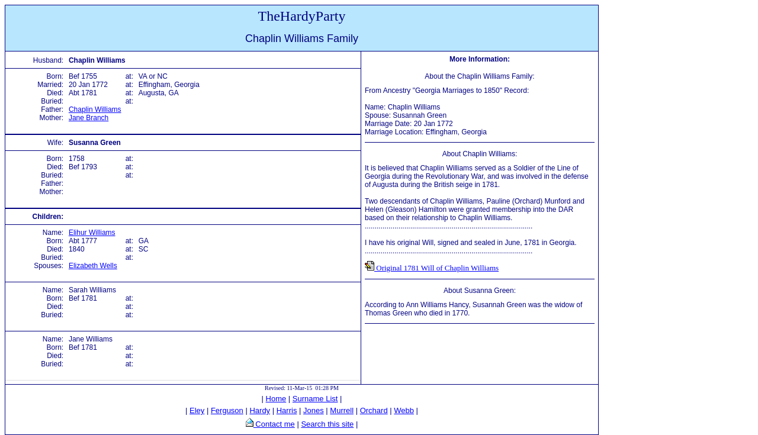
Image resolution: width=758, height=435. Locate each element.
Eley (197, 410)
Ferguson (227, 410)
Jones (313, 410)
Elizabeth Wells (93, 266)
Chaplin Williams (95, 109)
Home (276, 398)
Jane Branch (88, 118)
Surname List (315, 398)
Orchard (374, 410)
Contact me (274, 424)
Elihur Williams (92, 232)
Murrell (342, 410)
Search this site (327, 424)
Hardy (259, 410)
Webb (404, 410)
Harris (287, 410)
